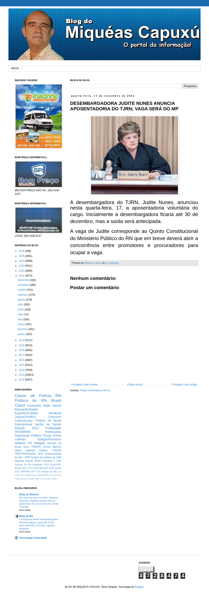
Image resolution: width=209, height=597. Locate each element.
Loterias (20, 439)
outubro (22, 289)
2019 (22, 345)
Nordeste (55, 413)
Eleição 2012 (26, 428)
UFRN (48, 479)
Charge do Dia (49, 471)
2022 (22, 270)
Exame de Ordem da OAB (46, 457)
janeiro (22, 334)
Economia (34, 405)
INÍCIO (15, 68)
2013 (22, 374)
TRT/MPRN (22, 432)
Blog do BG (26, 516)
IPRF (27, 457)
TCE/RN (56, 450)
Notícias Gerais (24, 460)
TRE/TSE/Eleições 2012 (29, 453)
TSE (58, 460)
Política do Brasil (48, 420)
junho (21, 309)
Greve (57, 435)
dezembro (24, 280)
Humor (46, 446)
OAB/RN (31, 479)
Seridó (56, 405)
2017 (22, 355)
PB (30, 443)
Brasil (56, 400)
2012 (22, 379)
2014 (22, 370)
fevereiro (23, 329)
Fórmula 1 (48, 460)
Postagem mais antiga (184, 384)
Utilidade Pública (36, 450)
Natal (46, 405)
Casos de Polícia (33, 395)
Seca (26, 446)
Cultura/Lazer (24, 420)
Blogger (139, 586)
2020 (22, 340)
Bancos (57, 446)
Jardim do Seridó (48, 424)
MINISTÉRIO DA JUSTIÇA (49, 475)
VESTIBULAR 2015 (43, 468)
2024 (22, 260)
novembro (24, 284)
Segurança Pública (28, 435)
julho (21, 304)
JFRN (37, 460)
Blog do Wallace (29, 494)
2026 (22, 251)
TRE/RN (36, 446)
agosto (22, 299)
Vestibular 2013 (40, 464)
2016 (22, 360)
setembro (23, 294)
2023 (22, 265)
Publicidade (53, 428)
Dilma (18, 450)
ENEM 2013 (30, 475)
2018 (22, 350)
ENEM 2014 (21, 468)
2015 (22, 364)
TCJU (42, 479)
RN (58, 395)
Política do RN (31, 400)
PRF (37, 479)
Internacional (23, 424)
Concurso (54, 416)
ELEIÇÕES (55, 464)
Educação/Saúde (26, 409)
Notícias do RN (23, 464)
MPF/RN (25, 471)
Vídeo (54, 479)
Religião (39, 443)
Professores (53, 432)
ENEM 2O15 (20, 479)
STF (33, 471)
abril (20, 319)
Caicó (20, 405)
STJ (30, 468)
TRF (22, 475)
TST (38, 471)
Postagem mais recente (84, 384)
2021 (22, 275)
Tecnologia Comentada (33, 537)
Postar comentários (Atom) (95, 390)
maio (21, 314)
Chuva (47, 435)
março (22, 324)
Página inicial (134, 384)
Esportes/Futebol (26, 413)
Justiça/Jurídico (25, 416)
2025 (22, 256)
